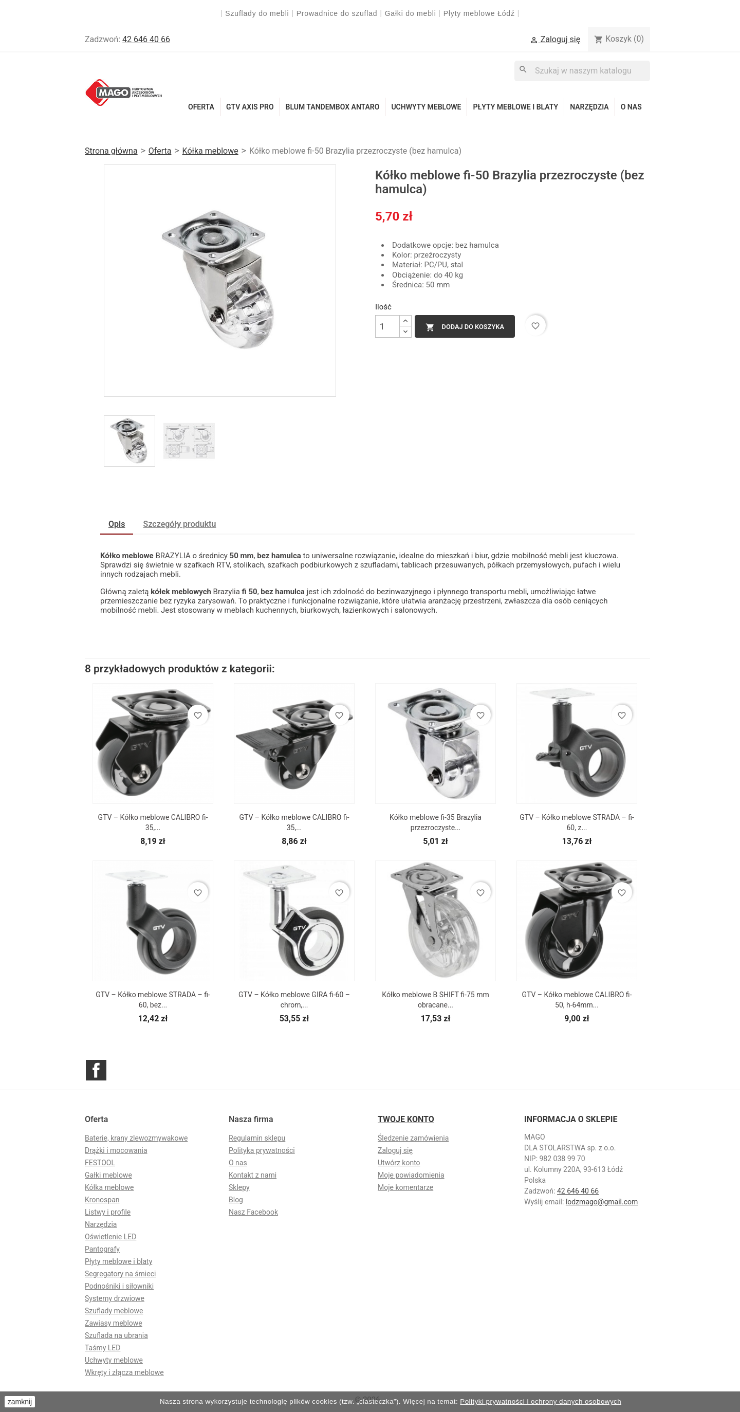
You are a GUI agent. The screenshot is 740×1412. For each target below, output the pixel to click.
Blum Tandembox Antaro (333, 107)
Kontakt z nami (252, 1175)
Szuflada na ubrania (116, 1335)
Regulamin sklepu (257, 1138)
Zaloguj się (395, 1150)
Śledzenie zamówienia (413, 1138)
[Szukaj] (582, 71)
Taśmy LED (102, 1348)
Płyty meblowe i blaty (515, 107)
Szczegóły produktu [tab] (179, 524)
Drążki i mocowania (116, 1150)
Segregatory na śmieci (120, 1274)
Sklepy (239, 1187)
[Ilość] (387, 326)
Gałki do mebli (410, 13)
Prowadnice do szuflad (337, 13)
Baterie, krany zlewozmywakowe (136, 1138)
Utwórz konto (399, 1163)
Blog (236, 1200)
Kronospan (102, 1200)
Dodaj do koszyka (464, 327)
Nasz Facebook (253, 1212)
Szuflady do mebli (257, 13)
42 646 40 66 (146, 39)
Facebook (96, 1070)
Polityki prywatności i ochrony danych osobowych (540, 1401)
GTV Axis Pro (250, 107)
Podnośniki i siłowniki (119, 1286)
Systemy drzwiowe (114, 1298)
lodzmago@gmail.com (602, 1202)
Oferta (201, 107)
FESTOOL (100, 1163)
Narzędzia (589, 107)
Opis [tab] (116, 524)
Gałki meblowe (108, 1175)
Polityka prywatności (262, 1150)
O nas (631, 107)
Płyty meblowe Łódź (480, 13)
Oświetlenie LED (110, 1237)
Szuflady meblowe (114, 1311)
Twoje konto (406, 1119)
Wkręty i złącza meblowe (124, 1372)
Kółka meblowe (109, 1187)
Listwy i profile (108, 1212)
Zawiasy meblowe (113, 1323)
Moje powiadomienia (411, 1175)
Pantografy (102, 1249)
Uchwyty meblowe (426, 107)
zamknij (20, 1402)
